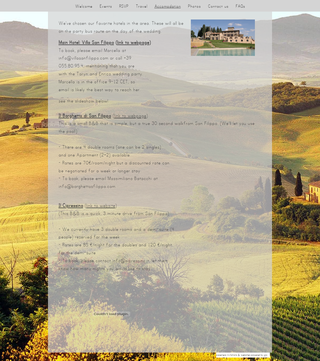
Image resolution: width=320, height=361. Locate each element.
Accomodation (167, 6)
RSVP (124, 6)
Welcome (84, 6)
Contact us (218, 6)
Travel (141, 6)
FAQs (240, 6)
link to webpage (133, 42)
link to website (100, 205)
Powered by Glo (259, 355)
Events (106, 6)
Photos (194, 6)
